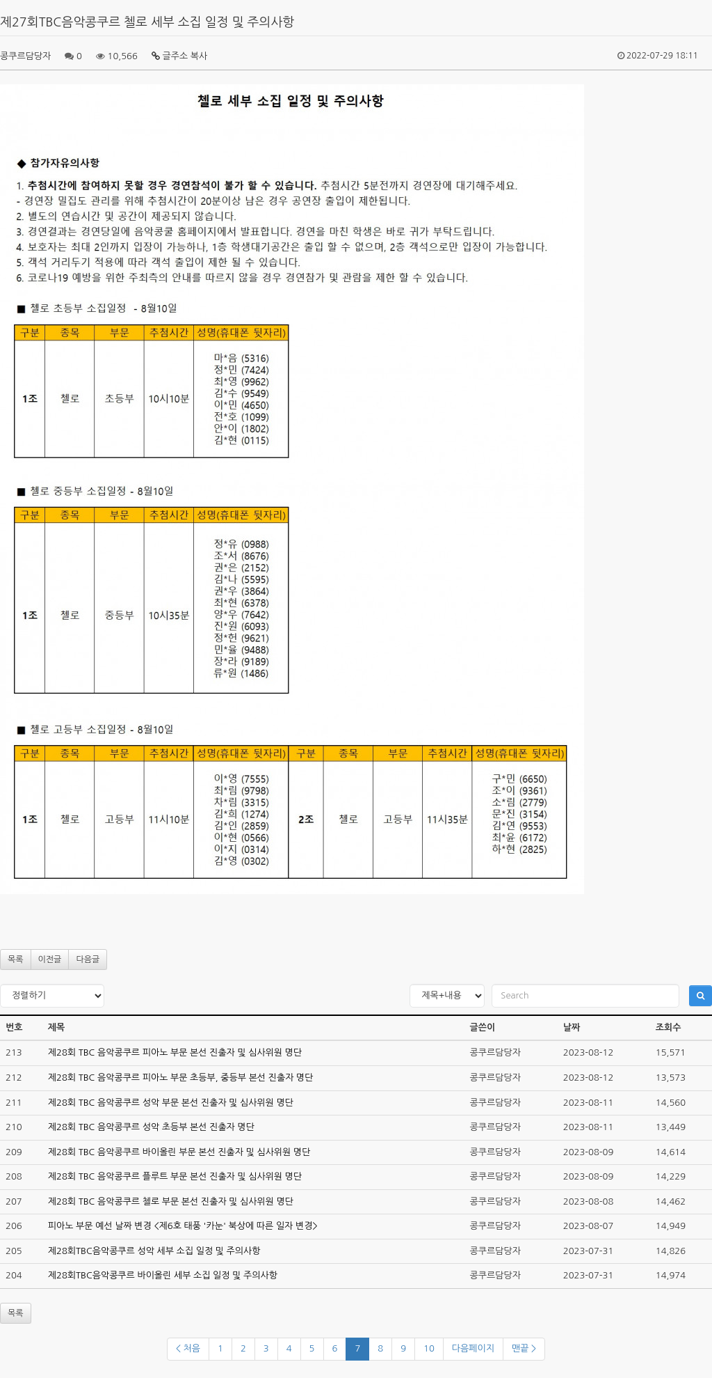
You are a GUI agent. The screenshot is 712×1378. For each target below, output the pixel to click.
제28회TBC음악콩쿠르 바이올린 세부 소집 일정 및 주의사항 (162, 1275)
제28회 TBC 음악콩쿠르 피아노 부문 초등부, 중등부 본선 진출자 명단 (181, 1077)
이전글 (50, 959)
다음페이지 (473, 1348)
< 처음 (188, 1348)
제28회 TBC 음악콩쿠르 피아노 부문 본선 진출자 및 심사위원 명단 (175, 1052)
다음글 (87, 959)
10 (429, 1348)
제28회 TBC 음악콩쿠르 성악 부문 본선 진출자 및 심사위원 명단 (170, 1102)
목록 (16, 959)
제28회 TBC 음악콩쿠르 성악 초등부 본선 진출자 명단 (151, 1127)
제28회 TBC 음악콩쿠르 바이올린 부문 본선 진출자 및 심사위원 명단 (179, 1152)
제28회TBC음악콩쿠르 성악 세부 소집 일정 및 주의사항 (154, 1250)
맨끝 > (524, 1348)
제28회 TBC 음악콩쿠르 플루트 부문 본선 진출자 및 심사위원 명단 (175, 1176)
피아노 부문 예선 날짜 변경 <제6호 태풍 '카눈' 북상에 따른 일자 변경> (183, 1225)
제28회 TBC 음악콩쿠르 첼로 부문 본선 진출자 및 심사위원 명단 (170, 1201)
